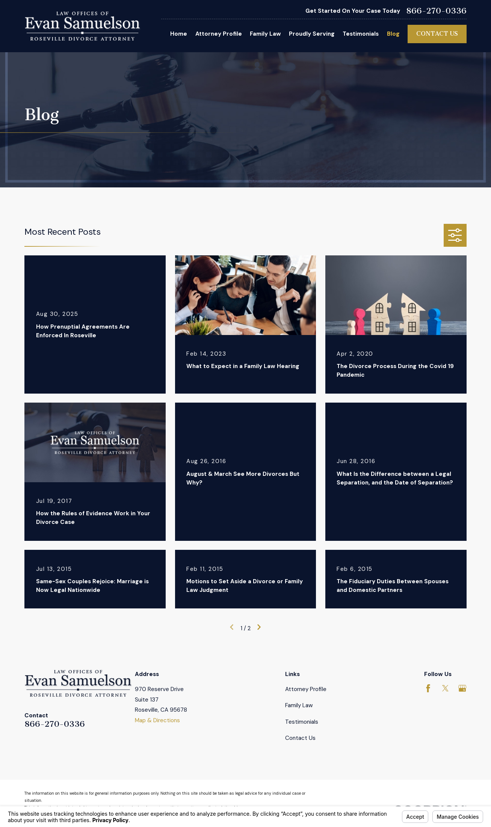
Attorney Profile (305, 689)
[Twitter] (445, 688)
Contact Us (437, 33)
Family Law (299, 705)
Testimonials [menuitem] (361, 34)
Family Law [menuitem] (265, 34)
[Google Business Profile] (462, 688)
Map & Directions (157, 720)
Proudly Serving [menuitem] (312, 34)
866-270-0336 (436, 11)
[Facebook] (428, 688)
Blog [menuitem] (393, 34)
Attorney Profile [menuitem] (218, 34)
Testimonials (301, 722)
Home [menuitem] (178, 34)
